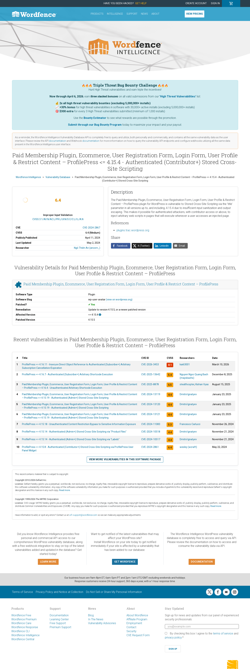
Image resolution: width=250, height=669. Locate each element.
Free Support (58, 623)
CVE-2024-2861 (150, 447)
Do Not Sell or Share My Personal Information (114, 592)
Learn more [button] (48, 561)
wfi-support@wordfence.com (83, 515)
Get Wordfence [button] (125, 561)
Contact (131, 627)
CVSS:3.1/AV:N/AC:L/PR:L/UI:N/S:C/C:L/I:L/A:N (57, 219)
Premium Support (60, 627)
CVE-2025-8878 (150, 384)
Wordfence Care (21, 623)
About (155, 13)
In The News (95, 619)
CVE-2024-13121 (150, 414)
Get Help (141, 3)
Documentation (59, 615)
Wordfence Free (21, 615)
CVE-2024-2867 (91, 227)
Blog (91, 615)
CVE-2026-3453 (150, 364)
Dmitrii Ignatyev (188, 394)
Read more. (64, 490)
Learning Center (59, 619)
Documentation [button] (202, 561)
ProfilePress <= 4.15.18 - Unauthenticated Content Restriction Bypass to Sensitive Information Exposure (79, 424)
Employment (134, 623)
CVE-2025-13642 (150, 374)
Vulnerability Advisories (102, 623)
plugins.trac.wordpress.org (133, 230)
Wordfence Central (22, 639)
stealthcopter (187, 384)
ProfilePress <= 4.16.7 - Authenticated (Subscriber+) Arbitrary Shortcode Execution (67, 374)
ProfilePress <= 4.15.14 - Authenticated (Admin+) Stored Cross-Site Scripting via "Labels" (71, 439)
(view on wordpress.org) (119, 299)
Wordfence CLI (20, 631)
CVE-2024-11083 (150, 424)
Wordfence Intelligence (25, 635)
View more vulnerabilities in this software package (125, 459)
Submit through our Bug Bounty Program (95, 124)
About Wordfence (137, 615)
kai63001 (185, 364)
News (144, 13)
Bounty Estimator (95, 118)
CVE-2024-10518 (150, 431)
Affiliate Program (136, 619)
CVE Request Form (138, 635)
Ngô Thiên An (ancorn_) (87, 247)
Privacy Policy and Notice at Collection (59, 592)
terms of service (223, 633)
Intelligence (115, 13)
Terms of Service (22, 592)
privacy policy (173, 637)
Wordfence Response (24, 627)
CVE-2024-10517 (150, 439)
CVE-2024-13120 (150, 404)
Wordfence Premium (24, 619)
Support (131, 13)
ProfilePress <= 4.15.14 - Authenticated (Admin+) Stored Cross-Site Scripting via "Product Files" (74, 431)
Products (97, 13)
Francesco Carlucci (190, 424)
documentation (57, 140)
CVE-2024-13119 (150, 394)
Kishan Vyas (202, 384)
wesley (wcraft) (188, 447)
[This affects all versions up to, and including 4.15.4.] (100, 314)
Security (131, 631)
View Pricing (194, 13)
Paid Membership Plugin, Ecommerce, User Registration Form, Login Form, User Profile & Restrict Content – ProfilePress (121, 284)
